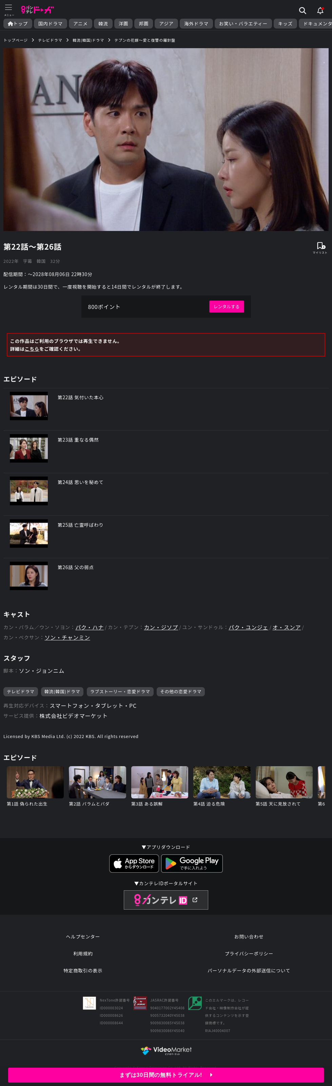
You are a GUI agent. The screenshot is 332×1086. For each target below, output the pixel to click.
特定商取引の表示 (82, 970)
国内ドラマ (50, 23)
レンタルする (227, 306)
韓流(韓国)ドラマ (62, 691)
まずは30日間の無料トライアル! (166, 1075)
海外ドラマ (196, 23)
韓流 (103, 23)
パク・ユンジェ (248, 627)
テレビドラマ (21, 691)
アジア (166, 23)
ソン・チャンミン (67, 637)
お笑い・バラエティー (243, 23)
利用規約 (83, 953)
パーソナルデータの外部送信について (249, 970)
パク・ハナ (89, 627)
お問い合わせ (248, 936)
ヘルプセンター (83, 936)
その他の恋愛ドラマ (180, 691)
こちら (32, 348)
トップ (18, 23)
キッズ (285, 23)
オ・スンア (287, 627)
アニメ (80, 23)
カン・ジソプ (161, 627)
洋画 (124, 23)
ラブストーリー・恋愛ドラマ (120, 691)
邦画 (144, 23)
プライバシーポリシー (248, 953)
